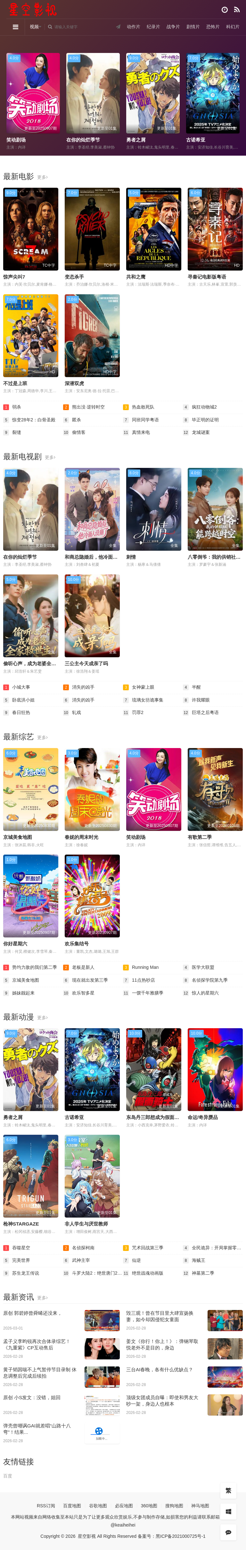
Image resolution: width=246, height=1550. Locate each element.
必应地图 (124, 1505)
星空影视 (87, 1536)
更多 (42, 177)
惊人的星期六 (201, 993)
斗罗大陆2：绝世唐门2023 (93, 1273)
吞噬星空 (16, 1248)
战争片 (173, 26)
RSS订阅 (46, 1505)
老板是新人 (78, 967)
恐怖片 (213, 26)
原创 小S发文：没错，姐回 (32, 1397)
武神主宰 (76, 1260)
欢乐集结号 (77, 943)
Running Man (141, 967)
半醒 (192, 687)
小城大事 (16, 687)
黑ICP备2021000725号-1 (181, 1536)
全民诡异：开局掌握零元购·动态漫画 (213, 1248)
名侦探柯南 (78, 1248)
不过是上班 (15, 383)
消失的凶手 (78, 687)
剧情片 (193, 26)
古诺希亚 (195, 139)
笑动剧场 (16, 139)
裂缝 (12, 432)
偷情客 (74, 432)
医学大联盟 (198, 967)
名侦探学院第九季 (205, 980)
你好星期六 (15, 943)
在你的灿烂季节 (83, 139)
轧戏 (72, 713)
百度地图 (72, 1505)
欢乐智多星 (78, 993)
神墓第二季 (198, 1273)
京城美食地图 (17, 837)
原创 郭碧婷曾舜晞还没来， (32, 1313)
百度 (7, 1475)
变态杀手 (74, 277)
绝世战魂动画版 (143, 1273)
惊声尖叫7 (14, 277)
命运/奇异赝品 (203, 1117)
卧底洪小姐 (19, 700)
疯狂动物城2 (200, 407)
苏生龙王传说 (21, 1273)
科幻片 (233, 26)
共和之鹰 (135, 277)
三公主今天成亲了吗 (86, 663)
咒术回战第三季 (143, 1248)
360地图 (149, 1505)
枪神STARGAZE (21, 1224)
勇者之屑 (135, 139)
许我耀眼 (196, 700)
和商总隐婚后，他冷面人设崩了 (98, 557)
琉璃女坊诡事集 (143, 700)
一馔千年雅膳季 (143, 993)
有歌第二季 (200, 837)
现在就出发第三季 (85, 980)
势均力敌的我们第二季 (30, 967)
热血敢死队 (138, 407)
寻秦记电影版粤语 (207, 277)
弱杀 (12, 407)
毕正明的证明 (201, 420)
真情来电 (136, 432)
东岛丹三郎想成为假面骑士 (155, 1117)
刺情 (131, 557)
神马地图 (200, 1505)
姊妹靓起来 (19, 993)
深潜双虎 (74, 383)
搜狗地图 (174, 1505)
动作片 (133, 26)
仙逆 (132, 1260)
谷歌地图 (98, 1505)
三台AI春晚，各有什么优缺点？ (159, 1369)
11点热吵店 (139, 980)
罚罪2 (133, 713)
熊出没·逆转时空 (84, 407)
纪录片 (153, 26)
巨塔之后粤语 (201, 713)
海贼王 (194, 1260)
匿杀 (72, 420)
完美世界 (16, 1260)
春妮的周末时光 (81, 837)
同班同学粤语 (141, 420)
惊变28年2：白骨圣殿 (29, 420)
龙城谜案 (196, 432)
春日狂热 (16, 713)
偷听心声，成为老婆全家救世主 (36, 663)
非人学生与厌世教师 (86, 1224)
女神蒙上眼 (138, 687)
